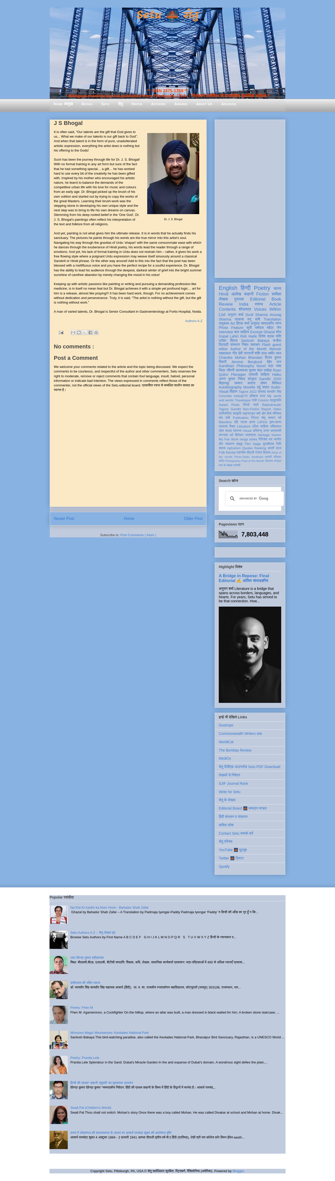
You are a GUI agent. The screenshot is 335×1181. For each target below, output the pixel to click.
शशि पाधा (261, 353)
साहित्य (264, 374)
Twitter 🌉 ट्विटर (231, 858)
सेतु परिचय (225, 841)
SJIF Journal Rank (233, 783)
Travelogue (243, 400)
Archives (228, 104)
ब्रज (278, 448)
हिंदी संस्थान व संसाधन (233, 817)
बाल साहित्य (241, 332)
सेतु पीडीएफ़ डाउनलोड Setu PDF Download (249, 767)
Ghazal (269, 332)
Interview (226, 332)
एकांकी (268, 456)
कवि (257, 319)
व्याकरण (229, 444)
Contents (227, 309)
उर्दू (259, 387)
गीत (234, 353)
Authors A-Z (194, 321)
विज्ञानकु (224, 383)
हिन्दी (245, 288)
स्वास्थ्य (237, 431)
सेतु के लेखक (227, 800)
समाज (222, 448)
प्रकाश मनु (243, 319)
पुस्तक (239, 299)
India (243, 304)
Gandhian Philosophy (236, 366)
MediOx (225, 758)
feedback (257, 456)
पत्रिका (277, 456)
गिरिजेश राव (265, 439)
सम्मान (238, 383)
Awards (181, 104)
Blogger (238, 1171)
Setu (105, 104)
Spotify (224, 867)
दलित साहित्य (260, 426)
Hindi (223, 294)
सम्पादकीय (267, 323)
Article (275, 304)
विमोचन (239, 435)
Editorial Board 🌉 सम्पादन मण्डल (243, 808)
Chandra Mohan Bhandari (240, 357)
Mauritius (225, 422)
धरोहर (222, 341)
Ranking (260, 448)
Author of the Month (248, 349)
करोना (251, 383)
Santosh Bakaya (255, 341)
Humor (276, 435)
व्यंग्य (278, 323)
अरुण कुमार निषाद (232, 379)
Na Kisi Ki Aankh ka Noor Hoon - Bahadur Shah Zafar (109, 907)
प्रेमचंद (262, 391)
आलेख (236, 294)
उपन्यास (223, 435)
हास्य (252, 422)
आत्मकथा (241, 370)
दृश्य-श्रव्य (275, 422)
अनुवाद (255, 323)
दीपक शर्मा (242, 323)
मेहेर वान (274, 362)
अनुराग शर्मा (235, 315)
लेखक (223, 299)
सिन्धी (246, 405)
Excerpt (256, 332)
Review (226, 304)
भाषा (278, 366)
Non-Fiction (251, 409)
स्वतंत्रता (250, 435)
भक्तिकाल (275, 426)
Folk (222, 452)
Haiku (276, 374)
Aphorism (234, 448)
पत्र (270, 366)
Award (223, 405)
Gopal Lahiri (229, 336)
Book (276, 299)
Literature (243, 426)
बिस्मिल (276, 383)
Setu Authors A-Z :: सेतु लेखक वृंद (92, 932)
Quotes (247, 448)
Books (86, 104)
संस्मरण (235, 345)
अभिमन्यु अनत (261, 431)
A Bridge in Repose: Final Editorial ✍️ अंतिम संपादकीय (244, 578)
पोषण (263, 383)
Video (277, 409)
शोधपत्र (245, 309)
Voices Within (267, 309)
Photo (235, 405)
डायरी (271, 448)
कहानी (249, 294)
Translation (272, 319)
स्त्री (256, 405)
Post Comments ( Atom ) (138, 535)
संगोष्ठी (236, 465)
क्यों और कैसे (263, 413)
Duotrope (226, 725)
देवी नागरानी (246, 353)
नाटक (243, 422)
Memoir (275, 349)
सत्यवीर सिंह (274, 391)
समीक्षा (276, 294)
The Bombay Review (235, 750)
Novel (261, 366)
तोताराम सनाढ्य (273, 460)
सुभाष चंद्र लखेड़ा (260, 370)
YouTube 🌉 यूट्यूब (233, 850)
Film (248, 444)
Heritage (264, 435)
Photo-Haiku (242, 456)
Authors (158, 104)
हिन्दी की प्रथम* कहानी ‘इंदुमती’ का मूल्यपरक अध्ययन (101, 1083)
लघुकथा (224, 323)
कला (262, 396)
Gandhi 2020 (270, 379)
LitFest (262, 422)
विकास (267, 452)
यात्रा (265, 387)
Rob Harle (248, 336)
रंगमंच (258, 452)
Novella (249, 387)
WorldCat (226, 742)
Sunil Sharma (256, 315)
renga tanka (248, 439)
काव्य (277, 288)
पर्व (279, 418)
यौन (221, 444)
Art (232, 323)
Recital (231, 452)
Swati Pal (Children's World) (90, 1108)
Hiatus (136, 104)
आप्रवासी (275, 431)
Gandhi (236, 409)
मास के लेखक (226, 465)
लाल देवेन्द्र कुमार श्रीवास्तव (87, 958)
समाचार (255, 345)
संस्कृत (252, 379)
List (222, 314)
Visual (247, 431)
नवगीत (277, 439)
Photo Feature (231, 328)
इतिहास (253, 396)
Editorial (257, 299)
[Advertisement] (250, 198)
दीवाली (250, 452)
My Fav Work (228, 439)
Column (263, 400)
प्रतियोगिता (225, 413)
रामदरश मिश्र (227, 426)
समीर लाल (274, 353)
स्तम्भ (259, 304)
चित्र (222, 370)
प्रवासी (253, 374)
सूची (249, 328)
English (228, 288)
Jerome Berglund (246, 362)
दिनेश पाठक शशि (270, 336)
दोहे (236, 422)
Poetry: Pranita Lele (84, 1058)
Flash (266, 345)
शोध (278, 332)
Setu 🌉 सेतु (167, 15)
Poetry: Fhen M (81, 1007)
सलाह (228, 431)
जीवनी (230, 370)
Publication (241, 418)
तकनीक (241, 452)
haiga (257, 444)
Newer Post (64, 518)
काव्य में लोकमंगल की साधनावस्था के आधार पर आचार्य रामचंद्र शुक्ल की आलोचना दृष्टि (121, 1133)
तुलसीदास (268, 444)
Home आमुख (63, 104)
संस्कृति (237, 413)
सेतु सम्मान (268, 418)
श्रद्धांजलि (275, 400)
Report (266, 409)
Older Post (193, 518)
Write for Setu (229, 792)
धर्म (231, 435)
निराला (255, 418)
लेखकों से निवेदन (229, 775)
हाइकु (240, 444)
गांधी (254, 400)
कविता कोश (226, 825)
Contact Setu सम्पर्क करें (236, 833)
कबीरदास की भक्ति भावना (85, 983)
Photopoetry (233, 460)
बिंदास (234, 341)
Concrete (225, 396)
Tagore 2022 (248, 391)
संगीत (221, 460)
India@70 (240, 396)
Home (129, 518)
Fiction (262, 294)
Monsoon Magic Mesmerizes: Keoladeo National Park (109, 1033)
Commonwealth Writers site (240, 734)
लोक (221, 431)
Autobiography (230, 387)
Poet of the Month (253, 460)
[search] (254, 499)
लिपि (278, 444)
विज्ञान (234, 391)
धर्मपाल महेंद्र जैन (268, 328)
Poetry (262, 288)
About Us (204, 104)
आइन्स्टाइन (248, 413)
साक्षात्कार (225, 353)
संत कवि (224, 418)
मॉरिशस (277, 413)
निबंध (245, 345)
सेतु (120, 104)
